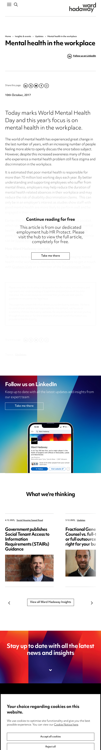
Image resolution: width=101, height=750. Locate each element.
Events (9, 725)
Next (92, 603)
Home (8, 36)
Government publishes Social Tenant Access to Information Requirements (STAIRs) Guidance (27, 539)
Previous (9, 603)
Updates (39, 36)
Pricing (9, 704)
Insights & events (23, 36)
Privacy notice (62, 697)
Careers (10, 718)
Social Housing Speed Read (30, 520)
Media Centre (14, 697)
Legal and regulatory (66, 718)
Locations (11, 711)
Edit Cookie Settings (66, 711)
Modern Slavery (63, 725)
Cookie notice (62, 704)
